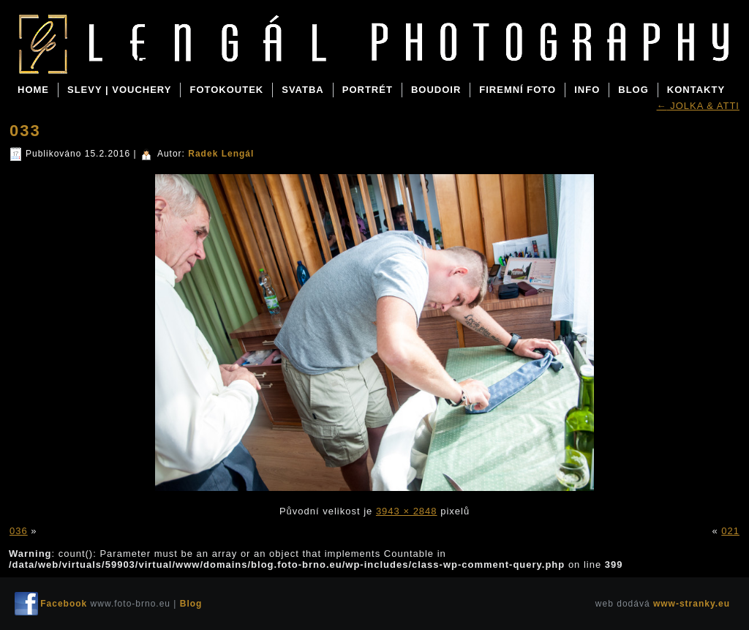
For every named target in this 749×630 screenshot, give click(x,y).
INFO (587, 89)
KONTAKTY (696, 89)
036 (19, 530)
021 (730, 530)
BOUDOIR (436, 89)
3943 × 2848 (406, 511)
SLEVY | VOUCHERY (119, 89)
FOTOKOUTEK (226, 89)
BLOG (633, 89)
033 (25, 130)
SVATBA (303, 89)
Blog (125, 60)
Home (33, 89)
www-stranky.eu (691, 604)
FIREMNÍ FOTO (517, 89)
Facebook (63, 604)
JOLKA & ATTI (698, 105)
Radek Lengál (221, 154)
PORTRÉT (367, 89)
